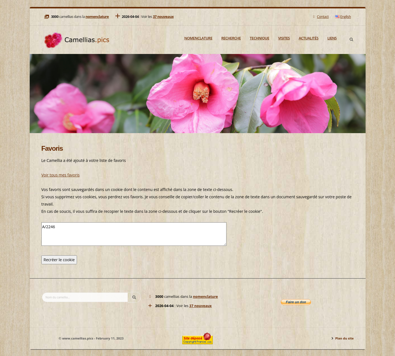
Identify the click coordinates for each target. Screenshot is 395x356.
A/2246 (133, 234)
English (343, 16)
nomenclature (97, 16)
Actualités (308, 38)
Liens (331, 38)
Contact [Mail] (320, 16)
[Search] (351, 39)
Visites (284, 38)
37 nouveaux (163, 16)
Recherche (231, 38)
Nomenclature (198, 38)
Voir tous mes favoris (60, 175)
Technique (259, 38)
